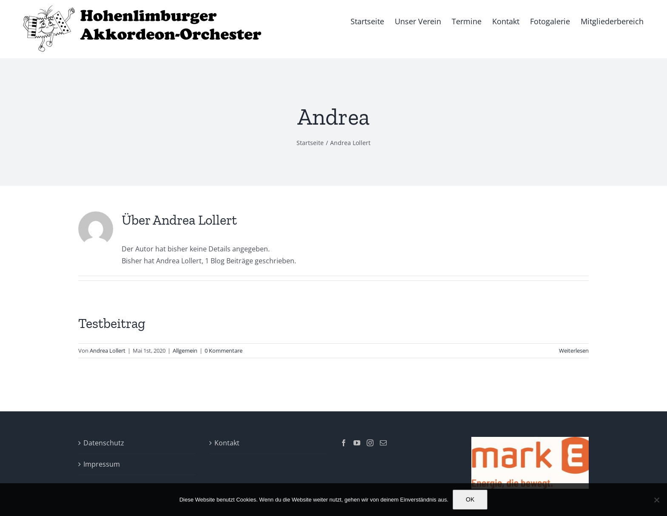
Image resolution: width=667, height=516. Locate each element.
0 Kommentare (223, 350)
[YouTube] (356, 442)
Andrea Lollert (107, 350)
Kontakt (226, 443)
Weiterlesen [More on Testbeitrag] (574, 350)
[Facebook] (343, 442)
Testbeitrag (111, 323)
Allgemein (185, 350)
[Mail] (383, 442)
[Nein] (656, 500)
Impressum (101, 464)
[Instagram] (370, 442)
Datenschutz (103, 443)
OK (470, 499)
